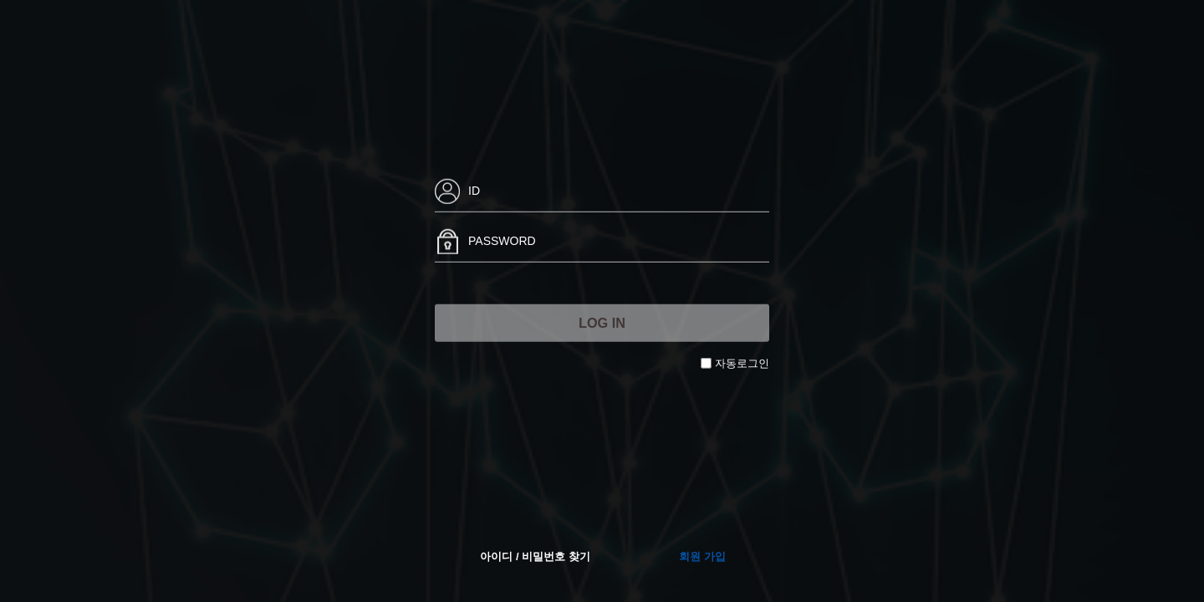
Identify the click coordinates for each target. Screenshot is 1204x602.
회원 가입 (702, 556)
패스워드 (435, 221)
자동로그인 (742, 363)
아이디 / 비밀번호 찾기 (534, 556)
